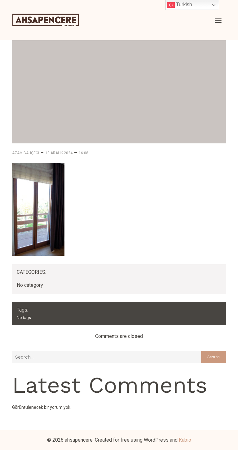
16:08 (83, 153)
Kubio (185, 440)
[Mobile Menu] (218, 20)
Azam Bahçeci (25, 153)
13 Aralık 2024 (59, 153)
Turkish (179, 5)
